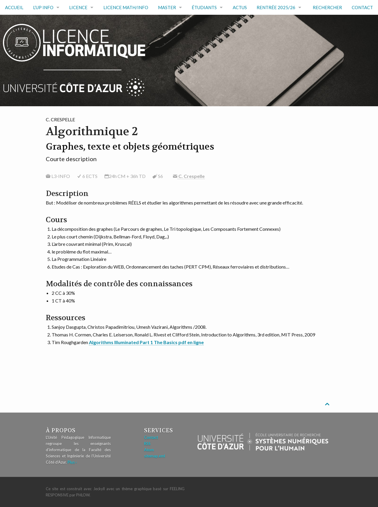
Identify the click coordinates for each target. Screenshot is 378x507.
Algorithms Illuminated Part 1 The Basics (133, 342)
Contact (362, 7)
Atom (149, 449)
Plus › (72, 462)
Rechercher (327, 7)
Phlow (82, 495)
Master (167, 7)
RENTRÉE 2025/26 (276, 7)
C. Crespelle (191, 176)
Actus (240, 7)
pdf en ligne (191, 342)
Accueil (14, 7)
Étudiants (204, 7)
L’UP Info (43, 7)
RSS (147, 443)
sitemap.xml (154, 456)
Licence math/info (125, 7)
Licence (78, 7)
